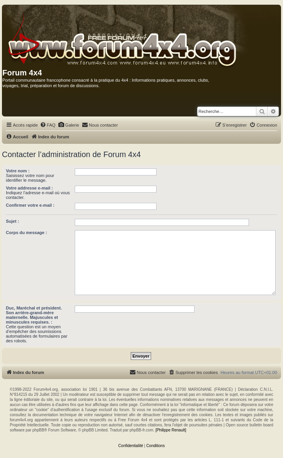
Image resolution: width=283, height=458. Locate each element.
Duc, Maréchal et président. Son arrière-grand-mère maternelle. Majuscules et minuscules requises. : (34, 315)
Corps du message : (26, 232)
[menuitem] (48, 125)
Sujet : (12, 221)
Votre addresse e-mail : (29, 188)
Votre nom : (17, 170)
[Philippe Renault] (170, 430)
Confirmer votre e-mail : (30, 205)
